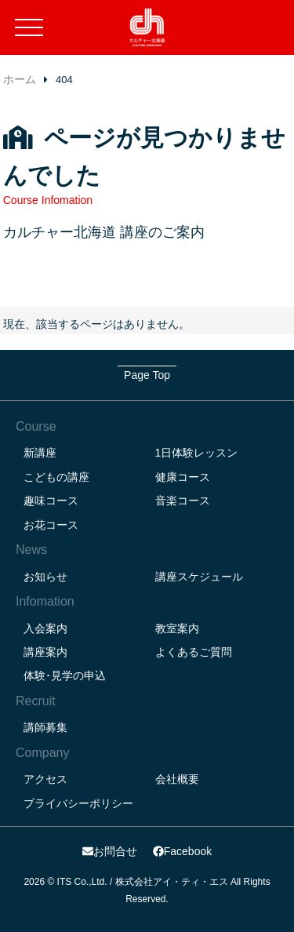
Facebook (182, 851)
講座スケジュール (199, 576)
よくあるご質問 (193, 652)
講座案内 (45, 652)
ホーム (19, 79)
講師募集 (45, 727)
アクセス (45, 779)
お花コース (51, 525)
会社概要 (177, 779)
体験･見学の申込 (65, 675)
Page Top (147, 375)
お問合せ (109, 851)
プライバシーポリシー (78, 803)
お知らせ (45, 576)
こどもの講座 (56, 477)
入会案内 (45, 628)
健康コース (182, 477)
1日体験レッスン (196, 452)
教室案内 (177, 628)
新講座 (40, 452)
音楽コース (182, 500)
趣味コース (51, 500)
